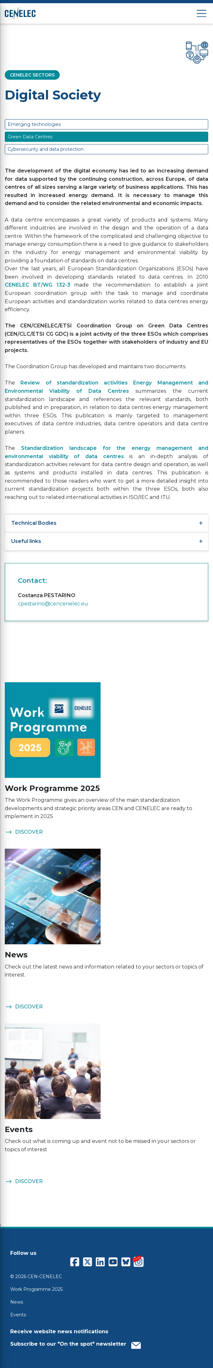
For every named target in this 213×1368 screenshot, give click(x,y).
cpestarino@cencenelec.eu (53, 604)
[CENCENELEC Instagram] (138, 1262)
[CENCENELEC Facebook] (75, 1262)
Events (18, 1315)
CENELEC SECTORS (32, 75)
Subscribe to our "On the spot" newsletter (75, 1344)
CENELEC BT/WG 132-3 (37, 285)
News (16, 1302)
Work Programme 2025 (36, 1289)
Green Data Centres (30, 137)
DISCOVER (24, 832)
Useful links (106, 541)
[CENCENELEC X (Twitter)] (87, 1262)
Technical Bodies (106, 523)
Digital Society (53, 95)
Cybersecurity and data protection (46, 149)
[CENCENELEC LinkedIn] (100, 1262)
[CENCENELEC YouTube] (113, 1262)
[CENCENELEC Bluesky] (126, 1262)
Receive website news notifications (59, 1331)
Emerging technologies (34, 124)
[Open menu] (201, 14)
